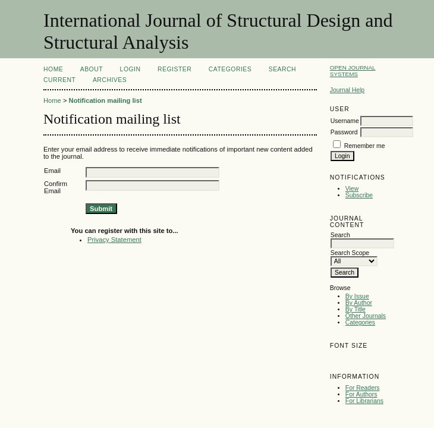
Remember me (364, 146)
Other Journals (365, 316)
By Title (355, 309)
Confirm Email (55, 187)
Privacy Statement (114, 239)
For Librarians (364, 401)
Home (53, 69)
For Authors (361, 394)
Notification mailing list (105, 100)
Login (130, 69)
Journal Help (347, 90)
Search (282, 69)
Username (345, 121)
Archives (110, 80)
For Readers (362, 388)
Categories (360, 322)
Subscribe (359, 195)
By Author (358, 303)
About (91, 69)
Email (52, 170)
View (351, 188)
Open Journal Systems (353, 70)
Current (59, 80)
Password (344, 132)
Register (174, 69)
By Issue (357, 296)
